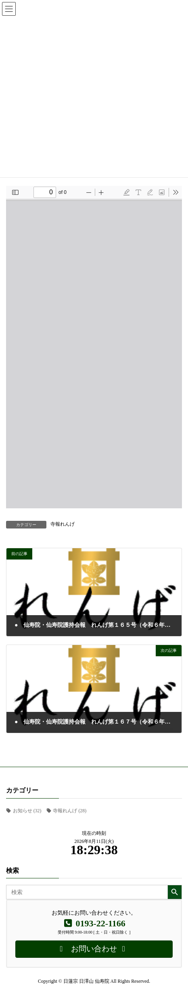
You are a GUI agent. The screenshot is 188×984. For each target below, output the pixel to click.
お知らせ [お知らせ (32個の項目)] (27, 810)
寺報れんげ (62, 524)
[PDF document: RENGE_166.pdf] (94, 347)
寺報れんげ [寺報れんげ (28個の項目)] (69, 810)
